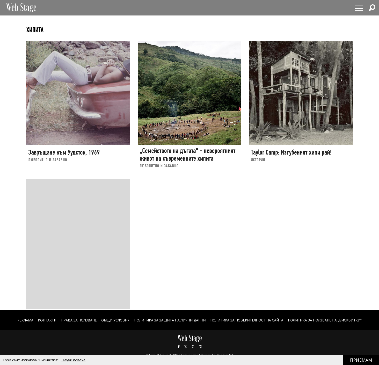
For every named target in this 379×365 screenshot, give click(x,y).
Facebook (178, 346)
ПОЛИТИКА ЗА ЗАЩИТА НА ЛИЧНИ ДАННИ (170, 320)
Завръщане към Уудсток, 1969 (64, 152)
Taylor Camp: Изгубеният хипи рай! (291, 152)
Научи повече (73, 360)
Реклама (25, 320)
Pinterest (193, 346)
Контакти (47, 320)
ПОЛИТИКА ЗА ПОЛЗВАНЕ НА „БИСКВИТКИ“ (325, 320)
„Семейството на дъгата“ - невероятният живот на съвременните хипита (187, 154)
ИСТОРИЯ (258, 159)
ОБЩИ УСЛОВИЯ (115, 320)
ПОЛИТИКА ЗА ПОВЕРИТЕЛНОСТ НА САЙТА (246, 320)
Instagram (200, 346)
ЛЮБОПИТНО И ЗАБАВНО (47, 159)
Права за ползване (79, 320)
